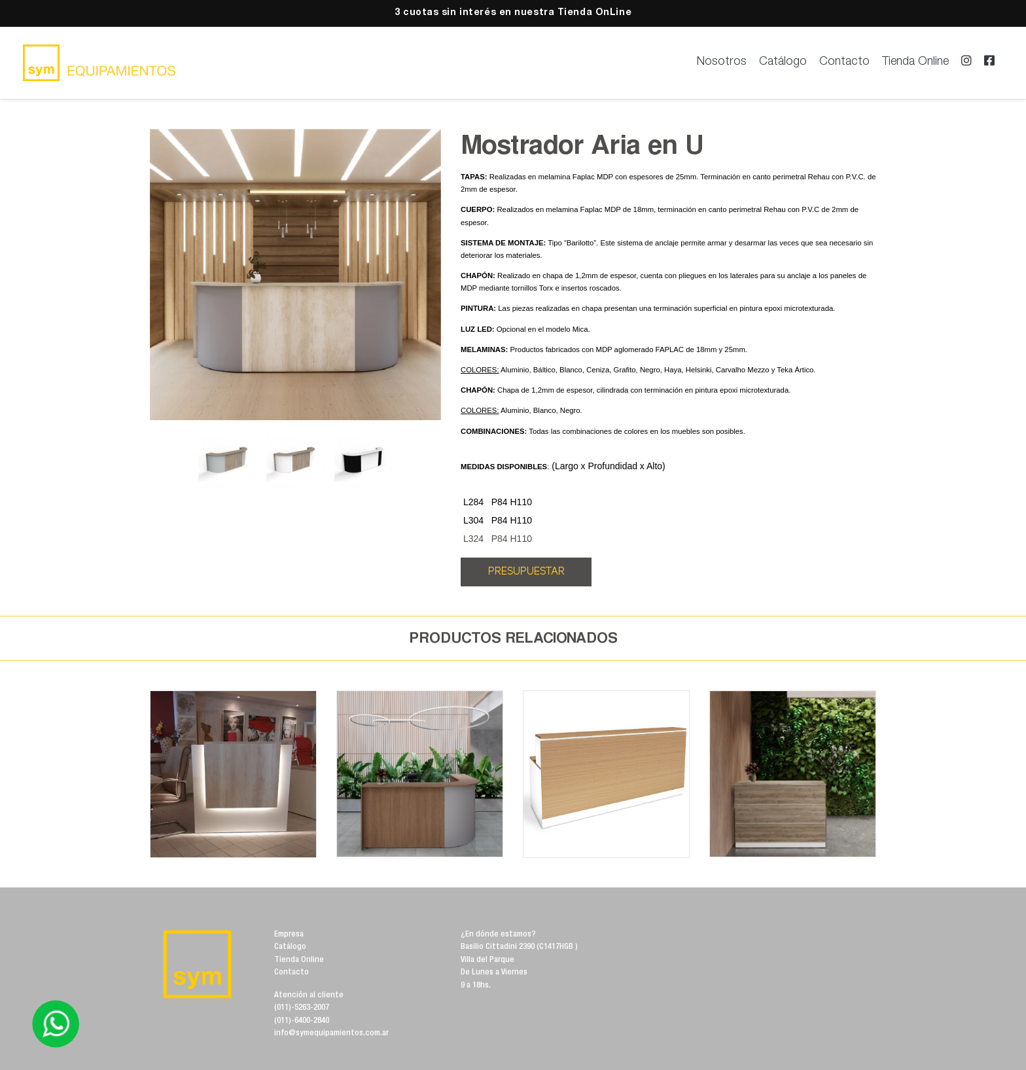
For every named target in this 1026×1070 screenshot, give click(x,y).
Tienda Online (915, 62)
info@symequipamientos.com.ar (331, 1033)
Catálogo (783, 62)
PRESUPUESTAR (526, 571)
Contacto (844, 62)
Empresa (289, 935)
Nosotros (722, 62)
